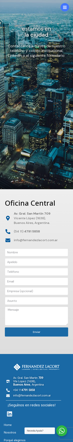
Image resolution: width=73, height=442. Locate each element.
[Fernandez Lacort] (23, 7)
